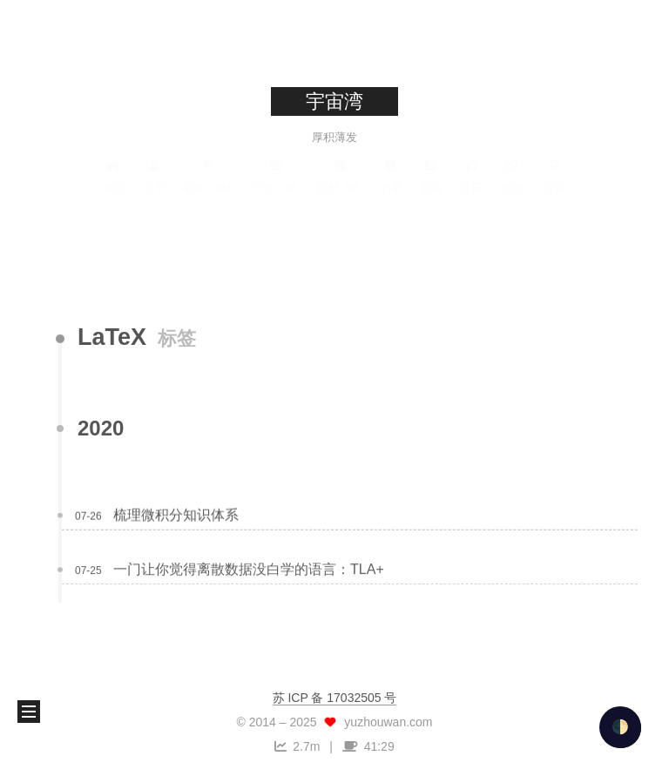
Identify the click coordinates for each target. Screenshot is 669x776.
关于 (154, 176)
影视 (431, 176)
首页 (114, 176)
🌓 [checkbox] (620, 726)
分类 (276, 176)
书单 (391, 176)
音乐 (471, 176)
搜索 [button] (555, 176)
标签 (209, 176)
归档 (339, 176)
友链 (511, 176)
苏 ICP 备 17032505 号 (335, 698)
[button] (28, 711)
